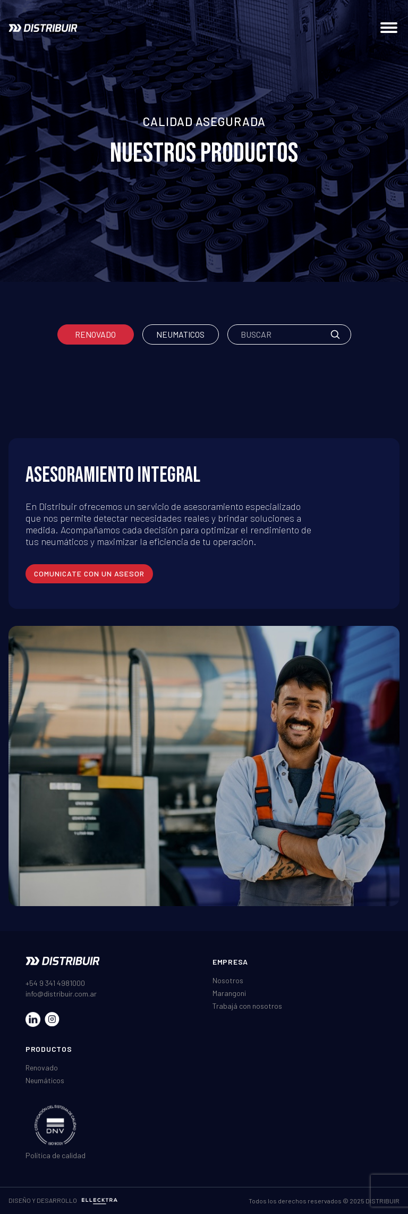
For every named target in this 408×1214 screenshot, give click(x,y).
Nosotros (227, 980)
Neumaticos (180, 334)
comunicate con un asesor (89, 573)
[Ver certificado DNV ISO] (55, 1124)
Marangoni (229, 993)
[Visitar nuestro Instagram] (52, 1019)
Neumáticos (45, 1080)
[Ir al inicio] (43, 28)
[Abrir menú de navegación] (389, 27)
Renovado (95, 334)
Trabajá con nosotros (247, 1005)
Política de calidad (56, 1155)
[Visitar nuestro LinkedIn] (33, 1019)
